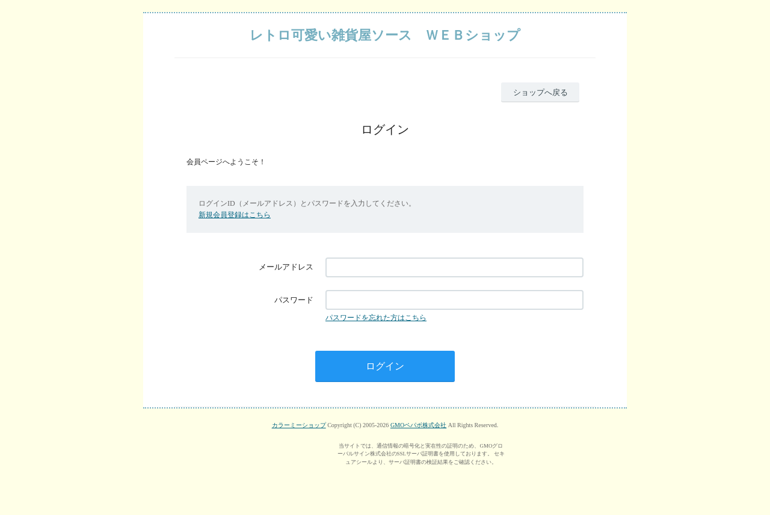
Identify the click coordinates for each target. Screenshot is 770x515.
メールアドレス (286, 266)
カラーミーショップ (299, 425)
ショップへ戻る (540, 92)
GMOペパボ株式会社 (418, 425)
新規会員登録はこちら (235, 215)
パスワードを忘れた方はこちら (376, 317)
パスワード (293, 299)
